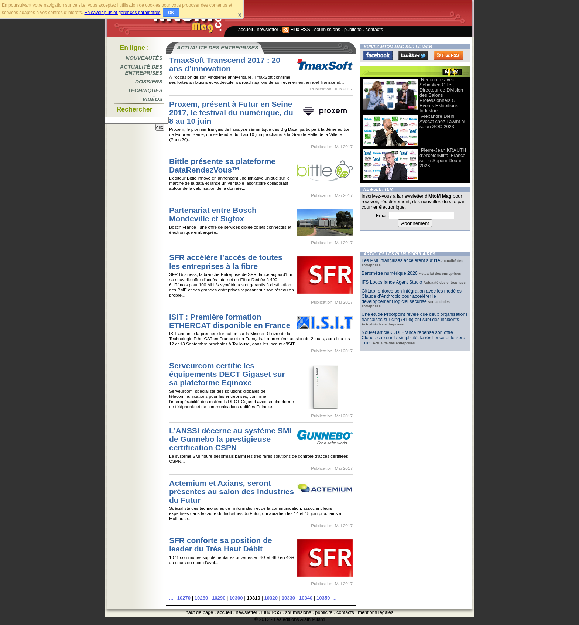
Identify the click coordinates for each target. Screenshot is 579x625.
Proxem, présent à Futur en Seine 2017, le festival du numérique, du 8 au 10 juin (231, 112)
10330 (288, 598)
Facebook (378, 55)
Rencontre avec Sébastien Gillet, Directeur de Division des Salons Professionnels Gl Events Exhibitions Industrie (441, 95)
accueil (245, 29)
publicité (353, 29)
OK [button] (171, 12)
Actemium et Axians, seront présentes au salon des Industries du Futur (231, 491)
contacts (374, 29)
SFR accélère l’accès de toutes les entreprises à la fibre (225, 261)
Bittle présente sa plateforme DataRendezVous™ (222, 165)
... (171, 598)
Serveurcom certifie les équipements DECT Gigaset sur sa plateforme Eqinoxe (227, 374)
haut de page (199, 612)
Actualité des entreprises (141, 70)
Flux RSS (296, 29)
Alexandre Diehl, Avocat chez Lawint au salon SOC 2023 (443, 121)
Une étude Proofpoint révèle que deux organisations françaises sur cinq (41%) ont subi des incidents (415, 317)
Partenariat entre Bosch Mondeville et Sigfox (213, 214)
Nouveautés (144, 58)
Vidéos (152, 99)
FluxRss (448, 55)
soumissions (327, 29)
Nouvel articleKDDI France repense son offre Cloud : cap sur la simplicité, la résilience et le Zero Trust (413, 337)
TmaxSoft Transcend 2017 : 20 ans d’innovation (224, 64)
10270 (184, 598)
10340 (305, 598)
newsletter (267, 29)
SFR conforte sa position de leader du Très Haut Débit (220, 544)
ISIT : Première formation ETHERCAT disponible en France (229, 320)
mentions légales (375, 612)
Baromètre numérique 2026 (390, 273)
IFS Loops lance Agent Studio (393, 282)
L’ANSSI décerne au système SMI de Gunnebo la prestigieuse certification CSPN (230, 439)
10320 (271, 598)
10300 (236, 598)
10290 (218, 598)
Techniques (145, 90)
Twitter (413, 55)
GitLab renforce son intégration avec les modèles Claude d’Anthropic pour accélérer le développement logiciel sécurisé (412, 296)
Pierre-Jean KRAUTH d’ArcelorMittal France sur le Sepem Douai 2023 (442, 157)
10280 (201, 598)
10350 (323, 598)
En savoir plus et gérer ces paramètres (122, 12)
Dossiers (148, 82)
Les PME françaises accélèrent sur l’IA (401, 260)
